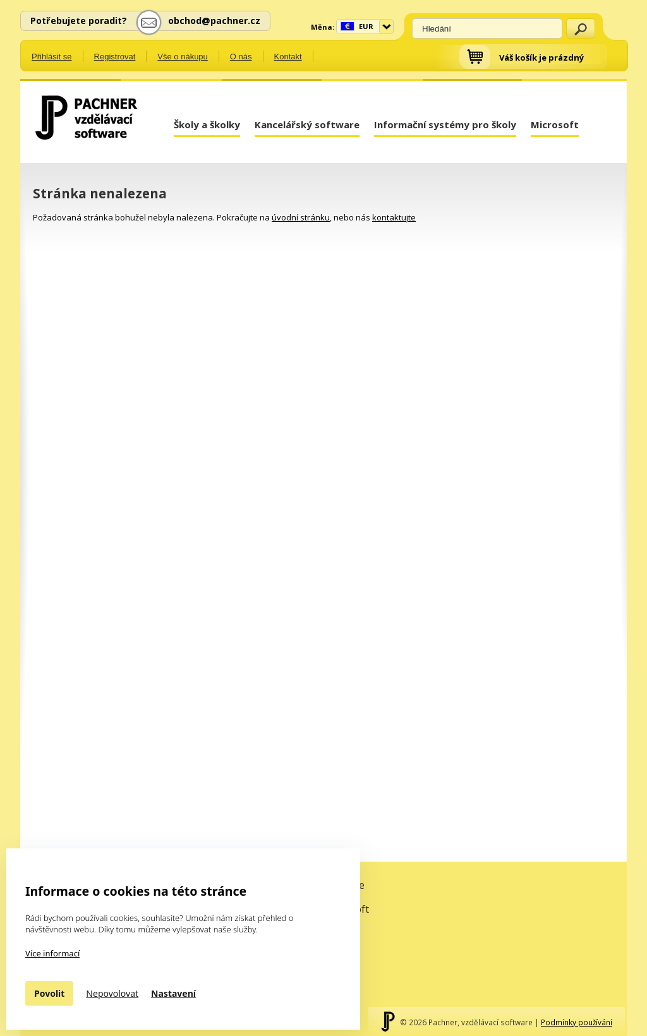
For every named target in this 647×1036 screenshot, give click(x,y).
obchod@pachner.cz (214, 21)
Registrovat (115, 56)
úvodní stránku (301, 217)
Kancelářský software (307, 124)
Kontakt (288, 56)
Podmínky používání (576, 1022)
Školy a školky (207, 124)
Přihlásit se (52, 56)
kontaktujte (394, 217)
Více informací (52, 953)
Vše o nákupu (182, 56)
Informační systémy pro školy (445, 124)
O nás (241, 56)
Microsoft (555, 124)
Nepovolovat (112, 993)
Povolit (49, 993)
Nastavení (173, 993)
